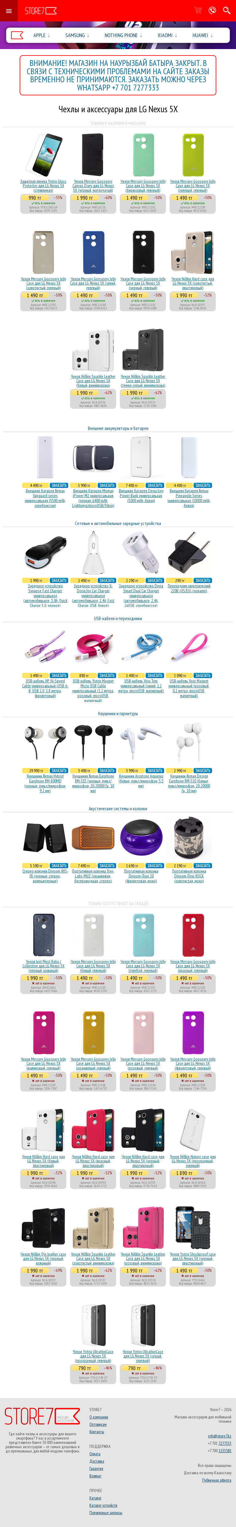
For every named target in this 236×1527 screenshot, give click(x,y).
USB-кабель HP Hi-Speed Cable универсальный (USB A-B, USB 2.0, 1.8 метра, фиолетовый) (45, 688)
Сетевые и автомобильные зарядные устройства (118, 523)
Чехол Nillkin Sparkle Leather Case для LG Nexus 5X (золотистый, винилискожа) (93, 1258)
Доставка (96, 1461)
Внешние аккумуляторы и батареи (118, 428)
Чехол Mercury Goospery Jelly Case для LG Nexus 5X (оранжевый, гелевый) (93, 1063)
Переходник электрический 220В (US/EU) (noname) (189, 588)
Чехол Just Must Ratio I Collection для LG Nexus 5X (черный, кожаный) (43, 966)
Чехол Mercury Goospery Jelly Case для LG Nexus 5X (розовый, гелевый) (143, 1063)
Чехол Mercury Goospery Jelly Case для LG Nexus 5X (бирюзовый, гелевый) (143, 185)
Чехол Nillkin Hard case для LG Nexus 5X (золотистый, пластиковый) (192, 283)
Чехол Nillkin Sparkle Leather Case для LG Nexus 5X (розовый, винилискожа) (143, 1258)
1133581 (224, 1450)
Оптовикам (98, 1424)
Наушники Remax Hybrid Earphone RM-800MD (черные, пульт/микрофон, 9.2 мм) (45, 783)
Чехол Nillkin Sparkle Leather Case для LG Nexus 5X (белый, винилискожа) (93, 381)
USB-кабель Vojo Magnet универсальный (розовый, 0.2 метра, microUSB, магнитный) (189, 688)
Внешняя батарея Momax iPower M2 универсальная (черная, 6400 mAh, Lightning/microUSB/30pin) (93, 498)
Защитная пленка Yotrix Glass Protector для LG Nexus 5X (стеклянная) (43, 185)
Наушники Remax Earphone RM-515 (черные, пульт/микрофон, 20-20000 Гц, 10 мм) (93, 783)
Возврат (95, 1476)
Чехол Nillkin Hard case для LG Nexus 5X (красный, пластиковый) (93, 1161)
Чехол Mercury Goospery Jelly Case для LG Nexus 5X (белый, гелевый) (93, 966)
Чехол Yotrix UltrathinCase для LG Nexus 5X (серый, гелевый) (143, 1356)
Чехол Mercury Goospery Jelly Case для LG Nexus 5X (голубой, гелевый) (143, 966)
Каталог (95, 1498)
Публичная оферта (216, 1480)
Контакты (96, 1431)
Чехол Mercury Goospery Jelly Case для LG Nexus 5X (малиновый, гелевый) (43, 1063)
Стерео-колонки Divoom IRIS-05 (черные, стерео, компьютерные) (45, 876)
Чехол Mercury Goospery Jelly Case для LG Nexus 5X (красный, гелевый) (192, 966)
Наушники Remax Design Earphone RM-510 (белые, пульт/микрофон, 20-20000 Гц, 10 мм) (189, 783)
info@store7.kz (219, 1436)
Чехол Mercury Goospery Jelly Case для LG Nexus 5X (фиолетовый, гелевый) (192, 1063)
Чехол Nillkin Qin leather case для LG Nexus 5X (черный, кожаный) (43, 1258)
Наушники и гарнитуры (118, 713)
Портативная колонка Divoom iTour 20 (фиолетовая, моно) (141, 876)
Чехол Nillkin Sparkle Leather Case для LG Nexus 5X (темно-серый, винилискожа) (143, 381)
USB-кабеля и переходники (118, 618)
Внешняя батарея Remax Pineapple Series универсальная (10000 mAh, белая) (188, 498)
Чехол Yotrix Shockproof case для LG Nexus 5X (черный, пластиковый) (193, 1258)
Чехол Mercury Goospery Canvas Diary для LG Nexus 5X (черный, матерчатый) (93, 185)
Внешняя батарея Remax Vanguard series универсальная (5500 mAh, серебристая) (45, 498)
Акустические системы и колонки (118, 808)
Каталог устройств (103, 1505)
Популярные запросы (105, 1512)
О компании (98, 1417)
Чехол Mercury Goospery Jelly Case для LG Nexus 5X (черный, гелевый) (143, 283)
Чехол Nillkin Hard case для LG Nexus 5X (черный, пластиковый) (143, 1161)
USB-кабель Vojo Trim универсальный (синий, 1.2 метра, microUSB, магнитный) (141, 685)
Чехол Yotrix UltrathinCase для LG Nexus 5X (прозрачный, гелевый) (93, 1356)
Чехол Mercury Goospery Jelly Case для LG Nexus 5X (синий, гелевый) (93, 283)
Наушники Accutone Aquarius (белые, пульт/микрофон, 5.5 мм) (141, 780)
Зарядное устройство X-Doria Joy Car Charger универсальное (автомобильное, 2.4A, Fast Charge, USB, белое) (93, 595)
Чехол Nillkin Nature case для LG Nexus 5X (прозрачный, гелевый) (193, 1161)
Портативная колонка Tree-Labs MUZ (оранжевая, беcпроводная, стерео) (93, 876)
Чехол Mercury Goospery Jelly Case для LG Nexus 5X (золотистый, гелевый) (43, 283)
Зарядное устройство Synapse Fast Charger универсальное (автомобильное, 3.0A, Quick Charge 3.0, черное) (45, 595)
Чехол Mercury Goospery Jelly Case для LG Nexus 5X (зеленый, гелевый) (192, 185)
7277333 (224, 1443)
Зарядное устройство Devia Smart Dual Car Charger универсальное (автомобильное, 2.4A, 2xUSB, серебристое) (141, 595)
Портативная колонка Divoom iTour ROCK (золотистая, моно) (189, 876)
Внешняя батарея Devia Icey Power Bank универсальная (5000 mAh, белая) (141, 495)
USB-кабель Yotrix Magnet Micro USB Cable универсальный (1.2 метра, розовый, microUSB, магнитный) (93, 690)
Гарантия (96, 1468)
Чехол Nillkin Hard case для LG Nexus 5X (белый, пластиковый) (43, 1161)
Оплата (94, 1453)
